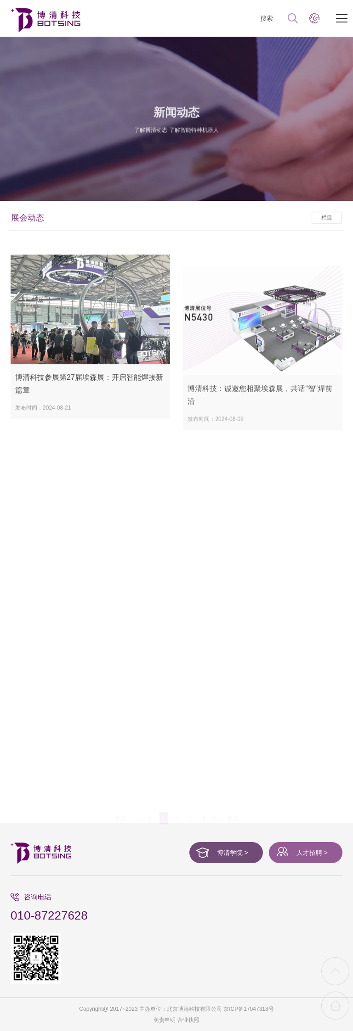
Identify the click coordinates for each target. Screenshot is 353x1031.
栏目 (326, 228)
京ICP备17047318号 (248, 1009)
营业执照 (188, 1020)
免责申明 (165, 1020)
